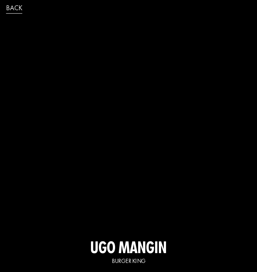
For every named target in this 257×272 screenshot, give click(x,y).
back (14, 9)
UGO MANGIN (128, 249)
